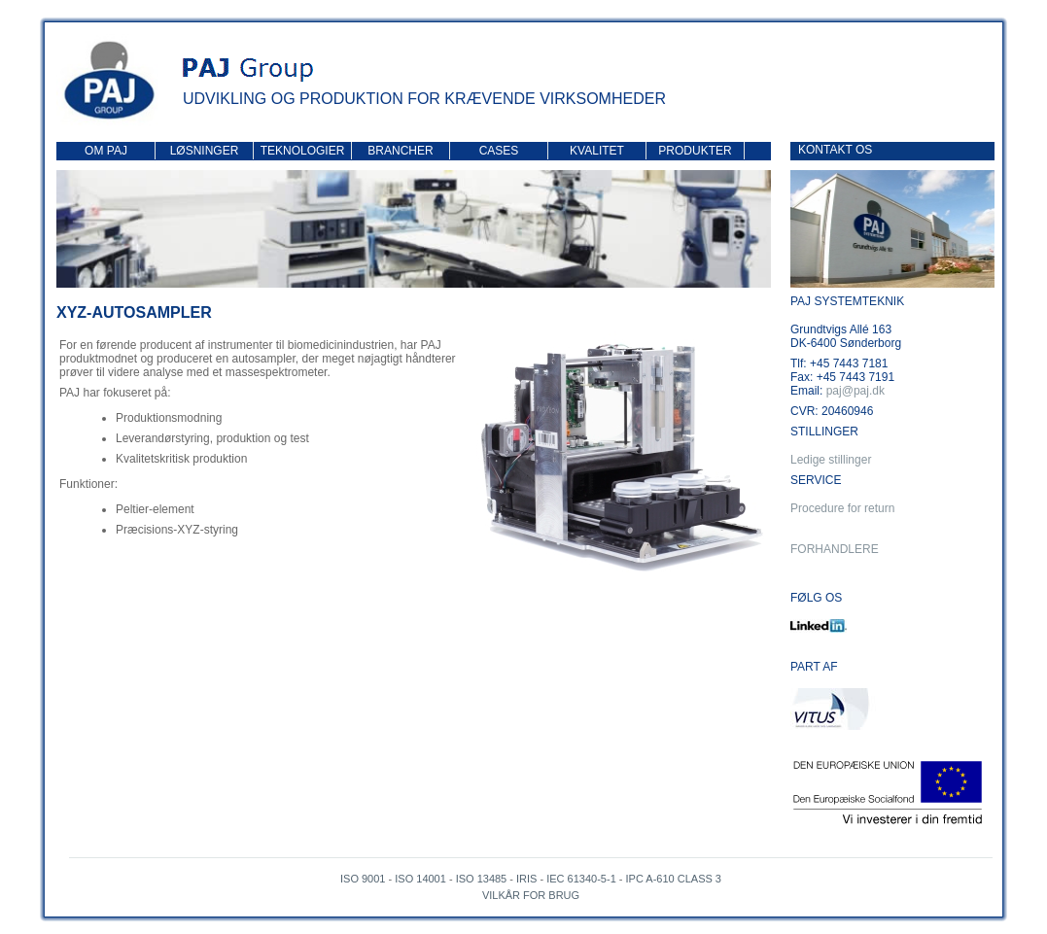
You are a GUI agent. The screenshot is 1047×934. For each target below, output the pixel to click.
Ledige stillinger (830, 460)
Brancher (400, 150)
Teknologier (303, 150)
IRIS (526, 878)
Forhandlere (834, 549)
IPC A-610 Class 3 (673, 878)
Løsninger (204, 150)
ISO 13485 (481, 878)
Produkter (694, 150)
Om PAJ (106, 150)
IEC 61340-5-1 (581, 878)
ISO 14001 (420, 878)
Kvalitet (597, 150)
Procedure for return (842, 508)
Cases (499, 150)
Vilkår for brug (530, 895)
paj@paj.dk (855, 391)
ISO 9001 (362, 878)
